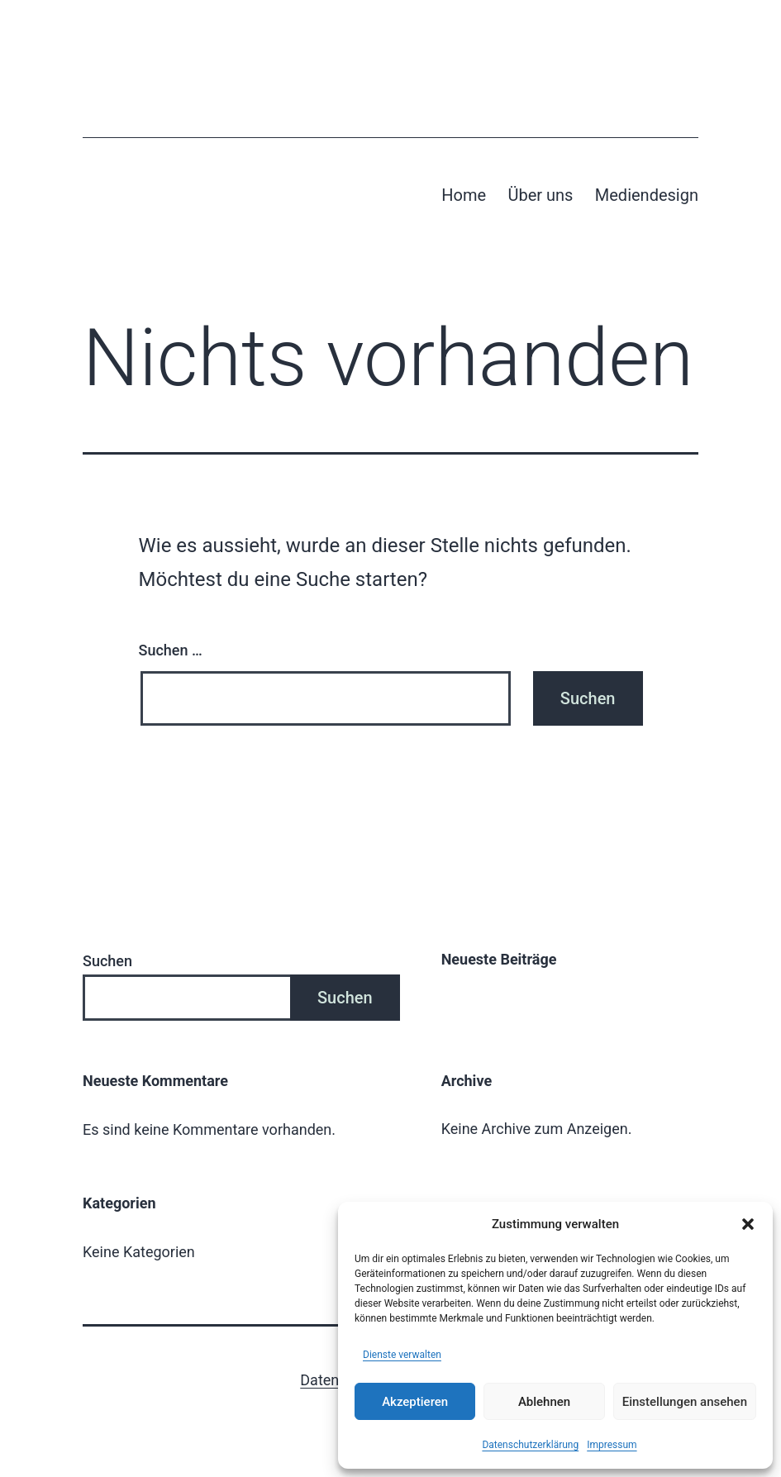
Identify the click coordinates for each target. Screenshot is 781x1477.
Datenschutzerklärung (530, 1445)
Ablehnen (544, 1401)
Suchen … (170, 650)
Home (463, 195)
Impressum (611, 1445)
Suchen (107, 961)
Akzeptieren (415, 1401)
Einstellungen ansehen (684, 1401)
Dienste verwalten (402, 1354)
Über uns (540, 195)
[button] (748, 1224)
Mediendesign (646, 195)
